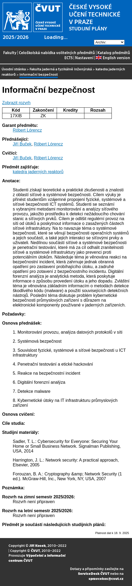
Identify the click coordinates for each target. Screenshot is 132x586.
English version (113, 57)
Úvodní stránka (14, 69)
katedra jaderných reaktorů (38, 171)
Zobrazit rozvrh (16, 102)
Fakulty (9, 52)
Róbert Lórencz (27, 130)
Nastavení (84, 57)
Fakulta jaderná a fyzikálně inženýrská (61, 69)
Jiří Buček (22, 144)
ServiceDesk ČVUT (93, 573)
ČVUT (35, 550)
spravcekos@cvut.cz (106, 578)
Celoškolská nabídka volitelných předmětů (57, 52)
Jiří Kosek (37, 545)
